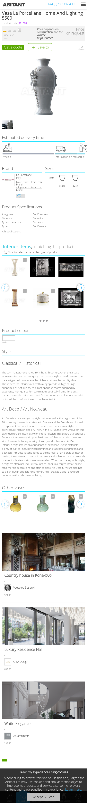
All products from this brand (29, 189)
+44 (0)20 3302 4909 (62, 4)
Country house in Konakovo (43, 568)
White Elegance (43, 716)
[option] (15, 287)
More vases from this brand (29, 183)
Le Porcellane (24, 175)
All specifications (11, 231)
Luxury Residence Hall (43, 642)
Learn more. (73, 789)
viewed (81, 49)
